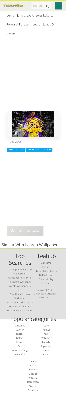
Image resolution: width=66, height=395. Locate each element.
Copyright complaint (39, 149)
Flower (19, 342)
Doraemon (33, 381)
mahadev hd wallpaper (20, 310)
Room (46, 354)
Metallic (46, 342)
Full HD (19, 333)
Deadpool (33, 390)
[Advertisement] (33, 75)
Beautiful (20, 354)
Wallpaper (46, 337)
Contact (46, 266)
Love (46, 325)
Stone (46, 350)
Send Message (15, 149)
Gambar (33, 361)
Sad (20, 346)
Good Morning (19, 350)
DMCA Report (46, 275)
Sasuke (33, 373)
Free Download (25, 231)
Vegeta (33, 377)
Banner (20, 329)
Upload (46, 283)
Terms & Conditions (46, 271)
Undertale (33, 369)
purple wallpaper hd (20, 306)
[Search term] (41, 5)
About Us (46, 262)
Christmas (19, 325)
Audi (46, 333)
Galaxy (20, 337)
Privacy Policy (46, 279)
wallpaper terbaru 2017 (20, 302)
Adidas (46, 329)
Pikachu (33, 386)
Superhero (46, 346)
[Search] (47, 6)
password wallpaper (20, 281)
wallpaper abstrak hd (20, 277)
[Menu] (58, 5)
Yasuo (33, 365)
